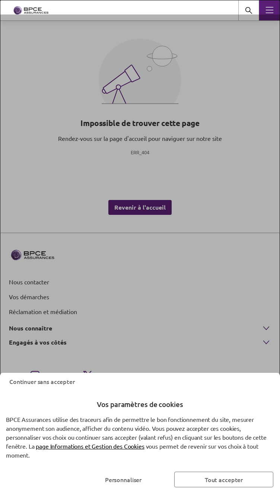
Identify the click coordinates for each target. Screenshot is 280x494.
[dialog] (140, 247)
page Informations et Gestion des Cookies (90, 446)
